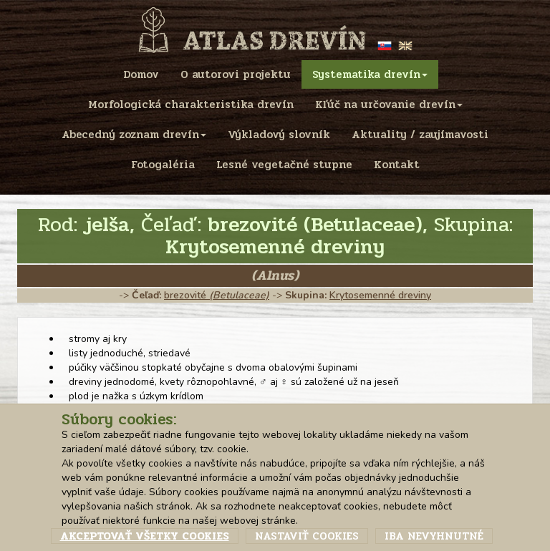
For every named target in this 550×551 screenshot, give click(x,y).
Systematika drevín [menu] (370, 74)
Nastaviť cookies (307, 536)
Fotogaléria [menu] (163, 164)
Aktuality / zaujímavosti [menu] (420, 134)
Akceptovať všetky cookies (144, 536)
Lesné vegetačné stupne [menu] (284, 164)
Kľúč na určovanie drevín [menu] (389, 104)
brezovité (216, 295)
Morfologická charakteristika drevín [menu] (191, 104)
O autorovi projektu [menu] (235, 74)
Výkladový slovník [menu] (279, 134)
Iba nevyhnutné (434, 536)
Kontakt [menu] (397, 164)
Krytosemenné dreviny (380, 295)
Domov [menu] (141, 74)
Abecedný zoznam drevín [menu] (134, 134)
